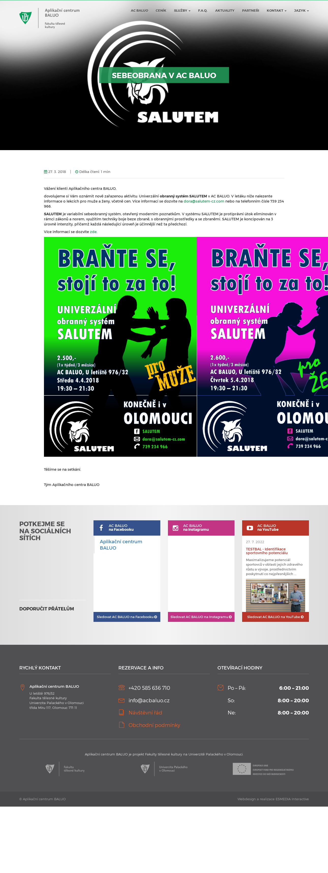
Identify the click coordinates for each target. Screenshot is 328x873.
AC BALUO (139, 10)
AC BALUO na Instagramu (201, 617)
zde (93, 232)
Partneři (250, 10)
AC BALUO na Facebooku (127, 617)
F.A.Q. (203, 10)
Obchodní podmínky (154, 725)
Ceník (161, 10)
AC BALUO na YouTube (275, 617)
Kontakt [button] (277, 10)
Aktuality (225, 10)
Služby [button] (182, 10)
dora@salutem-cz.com (204, 201)
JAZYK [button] (301, 10)
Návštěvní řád (145, 712)
